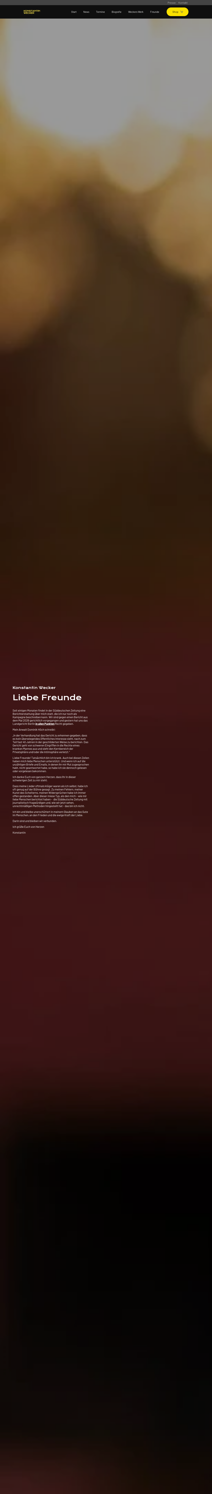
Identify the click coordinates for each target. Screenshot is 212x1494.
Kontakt (183, 2)
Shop (177, 11)
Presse (172, 2)
